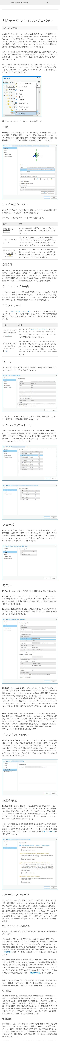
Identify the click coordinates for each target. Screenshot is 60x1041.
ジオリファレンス (48, 831)
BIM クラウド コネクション (21, 311)
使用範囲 (7, 951)
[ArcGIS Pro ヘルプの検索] (28, 2)
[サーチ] (47, 3)
